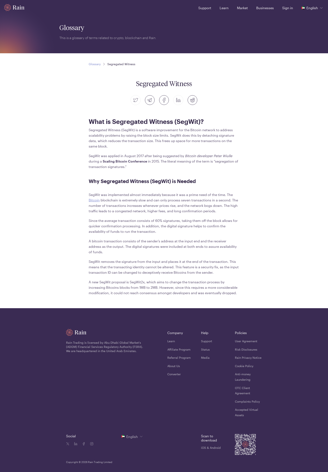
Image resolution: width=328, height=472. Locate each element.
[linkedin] (178, 100)
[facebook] (164, 100)
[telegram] (150, 100)
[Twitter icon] (67, 444)
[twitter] (136, 100)
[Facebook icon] (82, 444)
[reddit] (192, 100)
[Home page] (14, 7)
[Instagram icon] (90, 444)
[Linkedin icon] (74, 444)
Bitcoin (94, 200)
